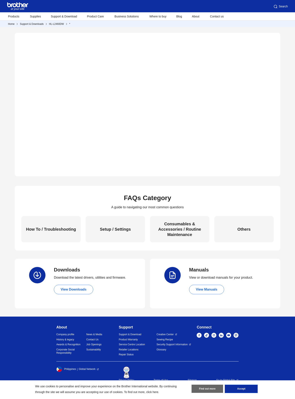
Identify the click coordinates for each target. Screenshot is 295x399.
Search (280, 6)
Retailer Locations (128, 349)
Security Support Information (172, 344)
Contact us (217, 16)
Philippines (66, 369)
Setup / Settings (115, 229)
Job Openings (93, 344)
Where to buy (157, 16)
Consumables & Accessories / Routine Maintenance (179, 229)
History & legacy (65, 339)
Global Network (87, 369)
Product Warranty (128, 339)
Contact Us (92, 339)
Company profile (65, 334)
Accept (241, 389)
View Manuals (206, 289)
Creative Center (165, 334)
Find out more (207, 389)
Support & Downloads (32, 24)
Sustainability (93, 349)
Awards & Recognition (68, 344)
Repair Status (126, 354)
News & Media (94, 334)
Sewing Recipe (165, 339)
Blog (179, 16)
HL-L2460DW (56, 24)
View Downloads (73, 289)
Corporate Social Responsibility (65, 351)
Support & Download (64, 16)
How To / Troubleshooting (51, 229)
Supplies (35, 16)
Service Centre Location (132, 344)
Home (11, 24)
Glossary (161, 349)
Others (244, 229)
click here (152, 392)
